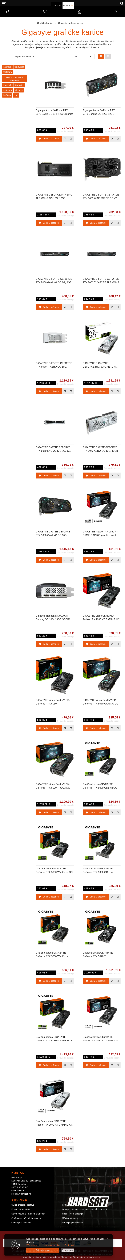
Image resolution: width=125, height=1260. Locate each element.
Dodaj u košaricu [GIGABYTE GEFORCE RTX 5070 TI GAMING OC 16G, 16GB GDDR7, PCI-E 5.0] (49, 223)
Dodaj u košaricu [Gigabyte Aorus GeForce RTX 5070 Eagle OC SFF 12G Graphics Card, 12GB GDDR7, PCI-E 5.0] (49, 138)
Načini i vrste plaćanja (72, 1214)
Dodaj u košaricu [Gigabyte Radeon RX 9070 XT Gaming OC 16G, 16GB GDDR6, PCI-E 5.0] (49, 644)
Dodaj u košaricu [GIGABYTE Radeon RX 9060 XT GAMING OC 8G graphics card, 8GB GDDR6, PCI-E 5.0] (96, 560)
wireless (19, 90)
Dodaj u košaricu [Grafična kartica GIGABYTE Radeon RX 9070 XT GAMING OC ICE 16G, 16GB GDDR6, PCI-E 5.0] (49, 1149)
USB (16, 95)
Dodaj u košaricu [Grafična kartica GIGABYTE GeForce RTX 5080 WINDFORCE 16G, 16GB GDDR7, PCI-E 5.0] (49, 1065)
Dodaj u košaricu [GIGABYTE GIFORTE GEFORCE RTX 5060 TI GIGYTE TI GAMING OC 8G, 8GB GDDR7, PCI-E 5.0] (96, 307)
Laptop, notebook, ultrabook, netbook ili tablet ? (84, 1209)
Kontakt (65, 1205)
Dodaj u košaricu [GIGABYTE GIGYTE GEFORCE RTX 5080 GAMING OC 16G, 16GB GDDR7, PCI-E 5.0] (49, 560)
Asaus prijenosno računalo (14, 78)
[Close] (42, 1250)
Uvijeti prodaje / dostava (22, 1205)
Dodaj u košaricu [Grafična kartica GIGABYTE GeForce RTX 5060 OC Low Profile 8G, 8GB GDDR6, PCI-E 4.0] (96, 897)
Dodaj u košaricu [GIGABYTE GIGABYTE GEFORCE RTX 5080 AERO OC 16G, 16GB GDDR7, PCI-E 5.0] (96, 391)
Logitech (7, 67)
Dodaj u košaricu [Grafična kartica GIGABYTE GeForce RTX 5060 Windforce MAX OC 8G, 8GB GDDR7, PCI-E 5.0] (49, 981)
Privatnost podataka (20, 1209)
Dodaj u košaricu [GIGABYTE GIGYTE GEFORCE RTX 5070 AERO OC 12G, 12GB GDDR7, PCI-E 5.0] (96, 475)
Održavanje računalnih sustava (26, 1218)
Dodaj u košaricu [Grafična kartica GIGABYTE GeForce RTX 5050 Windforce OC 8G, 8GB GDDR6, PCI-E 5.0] (49, 897)
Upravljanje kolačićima (72, 1222)
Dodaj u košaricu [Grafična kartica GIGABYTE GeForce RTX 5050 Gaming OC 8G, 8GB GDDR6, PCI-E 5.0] (96, 812)
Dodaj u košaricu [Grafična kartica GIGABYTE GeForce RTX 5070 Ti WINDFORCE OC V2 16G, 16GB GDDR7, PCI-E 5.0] (96, 981)
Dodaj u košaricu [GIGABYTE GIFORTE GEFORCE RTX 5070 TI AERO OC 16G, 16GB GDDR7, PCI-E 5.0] (49, 391)
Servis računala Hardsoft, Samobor (28, 1214)
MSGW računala (70, 1218)
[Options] (67, 1250)
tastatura (7, 72)
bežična (7, 95)
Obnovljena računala (21, 1222)
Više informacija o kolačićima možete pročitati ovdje (50, 1245)
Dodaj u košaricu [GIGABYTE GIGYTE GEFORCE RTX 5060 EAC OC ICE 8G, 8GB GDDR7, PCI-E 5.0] (49, 475)
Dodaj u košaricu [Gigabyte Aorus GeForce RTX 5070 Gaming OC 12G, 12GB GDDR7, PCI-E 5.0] (96, 138)
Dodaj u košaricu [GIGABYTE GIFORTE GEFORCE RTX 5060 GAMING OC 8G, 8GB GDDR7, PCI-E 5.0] (49, 307)
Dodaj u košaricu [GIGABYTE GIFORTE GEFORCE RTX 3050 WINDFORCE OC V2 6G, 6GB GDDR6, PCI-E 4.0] (96, 223)
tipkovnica (19, 67)
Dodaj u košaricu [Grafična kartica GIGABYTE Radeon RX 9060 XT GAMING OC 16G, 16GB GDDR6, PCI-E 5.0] (96, 1065)
